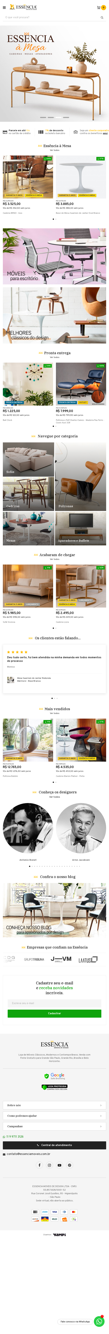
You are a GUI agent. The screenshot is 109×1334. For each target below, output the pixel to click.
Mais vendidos (57, 803)
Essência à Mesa (57, 145)
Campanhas (15, 1221)
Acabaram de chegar (57, 649)
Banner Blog (54, 1005)
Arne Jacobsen (81, 927)
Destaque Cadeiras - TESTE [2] (28, 588)
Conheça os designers (58, 886)
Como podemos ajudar (22, 1210)
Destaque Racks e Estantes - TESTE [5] (80, 623)
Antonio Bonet (28, 927)
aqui (105, 133)
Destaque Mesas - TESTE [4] (28, 623)
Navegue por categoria (58, 530)
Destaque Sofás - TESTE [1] (28, 554)
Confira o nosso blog (58, 971)
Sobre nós (14, 1200)
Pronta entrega (57, 447)
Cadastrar (54, 1108)
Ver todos (54, 150)
